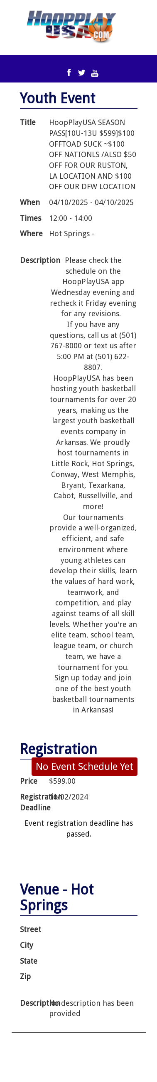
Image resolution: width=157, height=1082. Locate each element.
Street (30, 929)
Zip (25, 976)
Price (28, 781)
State (28, 961)
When (30, 202)
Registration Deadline (34, 802)
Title (28, 122)
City (26, 945)
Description (34, 260)
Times (30, 218)
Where (31, 233)
